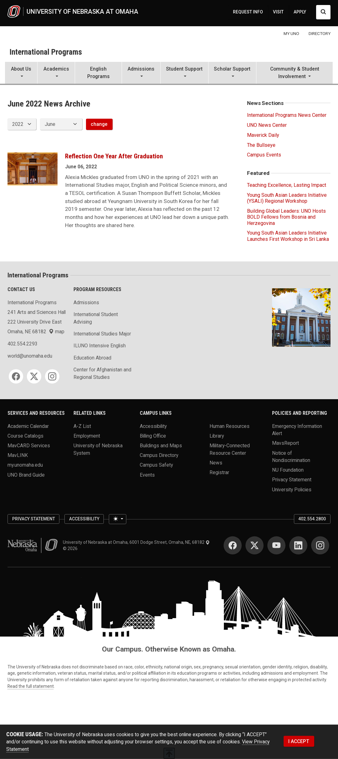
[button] (21, 73)
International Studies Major (102, 334)
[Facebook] (16, 376)
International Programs (45, 52)
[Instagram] (52, 376)
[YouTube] (276, 545)
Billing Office (153, 436)
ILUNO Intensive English (99, 346)
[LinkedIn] (298, 545)
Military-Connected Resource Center (229, 449)
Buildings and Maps (161, 446)
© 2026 (71, 548)
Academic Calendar (28, 426)
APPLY (300, 11)
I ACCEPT (298, 741)
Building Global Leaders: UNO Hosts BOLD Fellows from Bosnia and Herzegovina (286, 217)
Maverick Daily (263, 135)
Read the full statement (31, 686)
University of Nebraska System (98, 449)
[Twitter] (34, 376)
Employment (86, 436)
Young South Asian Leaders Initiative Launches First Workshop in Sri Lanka (288, 236)
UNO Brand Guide (26, 475)
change (99, 124)
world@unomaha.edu (30, 356)
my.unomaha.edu (25, 465)
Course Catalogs (25, 436)
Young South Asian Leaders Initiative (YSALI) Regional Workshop (287, 198)
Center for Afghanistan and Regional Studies (102, 373)
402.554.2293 (23, 344)
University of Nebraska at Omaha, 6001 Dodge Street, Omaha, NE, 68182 (136, 542)
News (215, 462)
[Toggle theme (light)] (117, 519)
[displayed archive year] (22, 124)
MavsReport (285, 443)
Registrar (219, 472)
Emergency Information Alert (297, 429)
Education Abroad (92, 358)
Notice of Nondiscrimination (291, 456)
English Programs (98, 72)
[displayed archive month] (61, 124)
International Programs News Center (286, 115)
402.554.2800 (312, 518)
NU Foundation (288, 470)
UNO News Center (267, 125)
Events (147, 475)
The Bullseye (261, 145)
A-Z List (82, 426)
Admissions (86, 302)
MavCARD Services (29, 446)
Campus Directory (159, 455)
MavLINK (18, 455)
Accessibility (153, 426)
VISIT (278, 11)
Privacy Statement (291, 480)
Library (216, 436)
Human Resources (229, 426)
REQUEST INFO (248, 11)
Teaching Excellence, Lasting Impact (286, 185)
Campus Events (264, 155)
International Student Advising (95, 318)
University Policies (291, 489)
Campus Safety (156, 465)
